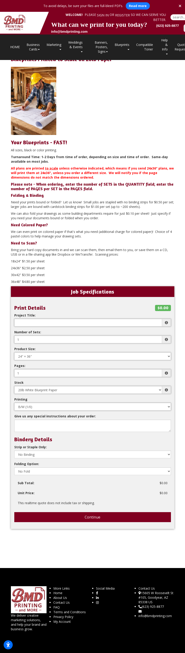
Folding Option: (26, 464)
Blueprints (122, 46)
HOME (15, 47)
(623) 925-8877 (151, 606)
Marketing (54, 46)
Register (122, 15)
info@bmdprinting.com (155, 614)
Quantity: (22, 332)
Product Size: (25, 349)
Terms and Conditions (69, 612)
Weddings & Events (75, 46)
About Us (60, 598)
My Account (62, 621)
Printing (20, 399)
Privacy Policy (63, 617)
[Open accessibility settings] (8, 644)
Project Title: (25, 315)
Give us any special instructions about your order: (55, 416)
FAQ (56, 607)
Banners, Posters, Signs (101, 47)
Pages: (19, 366)
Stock (19, 382)
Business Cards (33, 46)
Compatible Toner (144, 46)
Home (57, 593)
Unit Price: (26, 493)
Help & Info (164, 46)
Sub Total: (26, 483)
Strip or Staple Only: (30, 447)
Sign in (103, 15)
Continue (92, 517)
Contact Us (61, 602)
